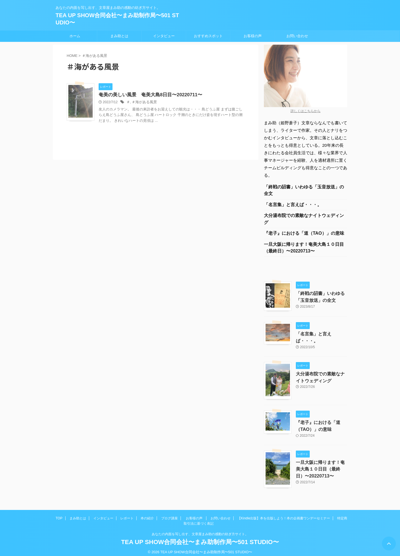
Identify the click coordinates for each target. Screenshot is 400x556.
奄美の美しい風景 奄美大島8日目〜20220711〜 (147, 95)
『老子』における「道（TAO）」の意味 (304, 235)
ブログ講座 (169, 514)
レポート (127, 514)
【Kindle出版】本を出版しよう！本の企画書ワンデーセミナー (284, 514)
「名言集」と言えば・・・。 (293, 205)
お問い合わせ (297, 36)
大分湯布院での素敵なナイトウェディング (304, 221)
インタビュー (164, 36)
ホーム (74, 36)
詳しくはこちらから (306, 111)
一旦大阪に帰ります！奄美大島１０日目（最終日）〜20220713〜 (304, 251)
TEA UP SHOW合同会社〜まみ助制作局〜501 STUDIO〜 (200, 537)
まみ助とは (119, 36)
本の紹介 (147, 514)
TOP (59, 514)
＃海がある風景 (143, 102)
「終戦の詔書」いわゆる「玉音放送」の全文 (304, 191)
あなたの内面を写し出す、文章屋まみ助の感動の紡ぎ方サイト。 (200, 530)
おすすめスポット (208, 36)
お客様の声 (253, 36)
